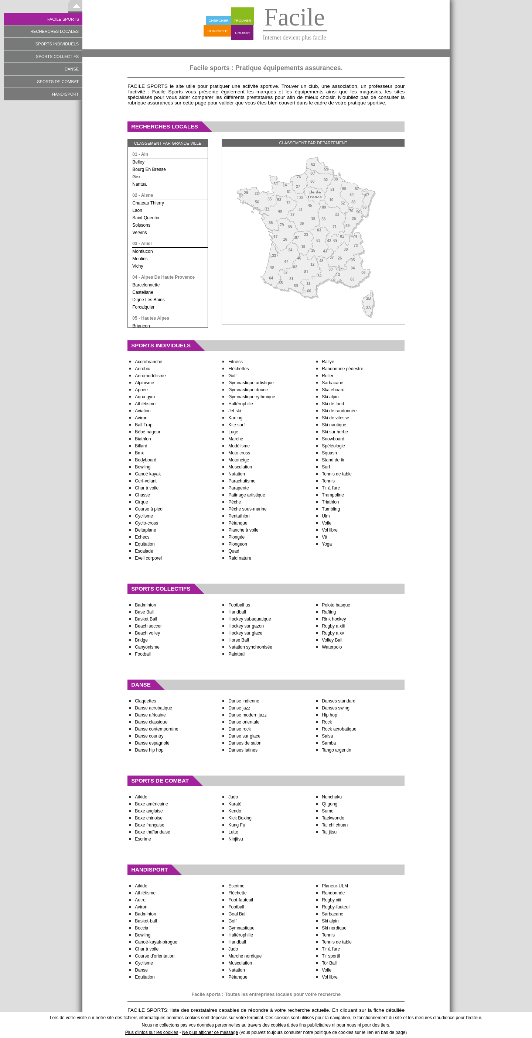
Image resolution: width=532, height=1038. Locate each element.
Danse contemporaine (156, 729)
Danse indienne (243, 701)
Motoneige (238, 460)
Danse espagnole (152, 743)
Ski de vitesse (335, 417)
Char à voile (146, 488)
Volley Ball (332, 640)
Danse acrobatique (153, 708)
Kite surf (236, 424)
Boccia (141, 928)
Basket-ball (146, 921)
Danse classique (151, 722)
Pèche (234, 502)
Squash (329, 453)
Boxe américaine (151, 804)
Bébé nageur (147, 431)
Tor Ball (329, 963)
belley (138, 162)
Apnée (141, 389)
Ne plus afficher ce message (210, 1032)
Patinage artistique (246, 495)
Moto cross (239, 453)
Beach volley (147, 633)
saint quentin (145, 217)
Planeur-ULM (335, 886)
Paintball (236, 654)
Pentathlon (238, 516)
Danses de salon (244, 743)
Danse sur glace (244, 736)
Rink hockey (334, 619)
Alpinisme (144, 382)
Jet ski (234, 410)
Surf (326, 467)
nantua (139, 184)
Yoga (327, 544)
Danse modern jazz (247, 715)
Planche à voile (243, 530)
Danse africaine (150, 715)
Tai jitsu (329, 832)
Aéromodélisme (150, 375)
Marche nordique (245, 956)
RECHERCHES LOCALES (54, 31)
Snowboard (333, 438)
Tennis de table (337, 474)
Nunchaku (332, 797)
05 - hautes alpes (150, 318)
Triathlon (330, 502)
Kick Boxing (240, 818)
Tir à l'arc (331, 488)
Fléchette (237, 893)
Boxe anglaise (149, 811)
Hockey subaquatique (249, 619)
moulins (139, 258)
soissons (141, 225)
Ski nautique (334, 424)
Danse (141, 970)
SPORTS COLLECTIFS (57, 56)
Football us (239, 605)
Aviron (141, 417)
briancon (141, 326)
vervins (139, 232)
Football (143, 654)
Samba (329, 743)
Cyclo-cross (146, 523)
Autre (140, 900)
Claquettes (145, 701)
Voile (326, 523)
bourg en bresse (149, 169)
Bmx (139, 453)
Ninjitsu (235, 839)
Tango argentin (336, 750)
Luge (233, 431)
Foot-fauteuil (240, 900)
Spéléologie (333, 445)
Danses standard (338, 701)
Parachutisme (241, 481)
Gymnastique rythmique (251, 396)
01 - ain (140, 154)
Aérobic (142, 368)
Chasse (142, 495)
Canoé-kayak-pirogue (156, 942)
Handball (237, 612)
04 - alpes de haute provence (163, 277)
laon (137, 210)
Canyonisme (147, 647)
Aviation (142, 410)
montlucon (142, 251)
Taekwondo (333, 818)
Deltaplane (145, 530)
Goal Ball (237, 914)
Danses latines (243, 750)
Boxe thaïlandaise (152, 832)
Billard (141, 445)
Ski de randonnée (339, 410)
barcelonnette (146, 285)
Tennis (329, 481)
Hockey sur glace (245, 633)
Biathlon (143, 438)
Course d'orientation (154, 956)
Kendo (234, 811)
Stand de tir (333, 460)
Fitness (235, 361)
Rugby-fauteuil (336, 907)
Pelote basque (336, 605)
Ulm (326, 516)
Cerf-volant (146, 481)
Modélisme (239, 445)
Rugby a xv (333, 633)
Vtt (324, 537)
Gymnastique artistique (251, 382)
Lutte (233, 832)
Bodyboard (145, 460)
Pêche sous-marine (247, 509)
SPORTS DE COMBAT (58, 81)
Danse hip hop (149, 750)
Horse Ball (238, 640)
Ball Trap (143, 424)
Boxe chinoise (149, 818)
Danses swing (335, 708)
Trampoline (333, 495)
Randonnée (333, 893)
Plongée (236, 537)
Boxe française (149, 825)
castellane (142, 292)
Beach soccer (148, 626)
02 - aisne (142, 195)
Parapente (238, 488)
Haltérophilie (240, 403)
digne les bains (148, 299)
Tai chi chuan (335, 825)
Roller (327, 375)
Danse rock (239, 729)
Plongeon (237, 544)
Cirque (141, 502)
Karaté (234, 804)
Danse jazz (239, 708)
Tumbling (331, 509)
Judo (233, 797)
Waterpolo (332, 647)
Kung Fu (236, 825)
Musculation (240, 467)
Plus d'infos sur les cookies (151, 1032)
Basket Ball (146, 619)
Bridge (141, 640)
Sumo (327, 811)
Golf (232, 375)
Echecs (142, 537)
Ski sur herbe (335, 431)
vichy (137, 266)
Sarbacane (332, 382)
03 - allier (142, 243)
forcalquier (143, 307)
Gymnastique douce (248, 389)
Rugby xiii (331, 900)
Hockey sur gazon (246, 626)
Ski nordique (334, 928)
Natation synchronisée (250, 647)
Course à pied (149, 509)
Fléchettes (238, 368)
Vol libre (330, 530)
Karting (235, 417)
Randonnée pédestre (342, 368)
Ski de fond (333, 403)
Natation (236, 474)
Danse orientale (243, 722)
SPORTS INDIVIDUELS (57, 44)
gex (136, 176)
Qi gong (329, 804)
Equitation (144, 544)
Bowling (142, 467)
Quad (233, 551)
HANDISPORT (65, 94)
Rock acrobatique (339, 729)
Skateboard (333, 389)
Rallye (328, 361)
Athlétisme (145, 403)
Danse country (149, 736)
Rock (327, 722)
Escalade (144, 551)
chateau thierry (148, 203)
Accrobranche (148, 361)
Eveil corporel (148, 558)
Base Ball (144, 612)
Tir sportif (331, 956)
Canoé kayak (148, 474)
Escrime (143, 839)
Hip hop (329, 715)
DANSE (72, 69)
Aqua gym (145, 396)
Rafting (329, 612)
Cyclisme (144, 516)
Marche (235, 438)
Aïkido (141, 797)
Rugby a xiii (333, 626)
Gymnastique (241, 928)
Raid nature (239, 558)
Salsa (327, 736)
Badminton (145, 605)
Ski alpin (330, 396)
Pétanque (237, 523)
